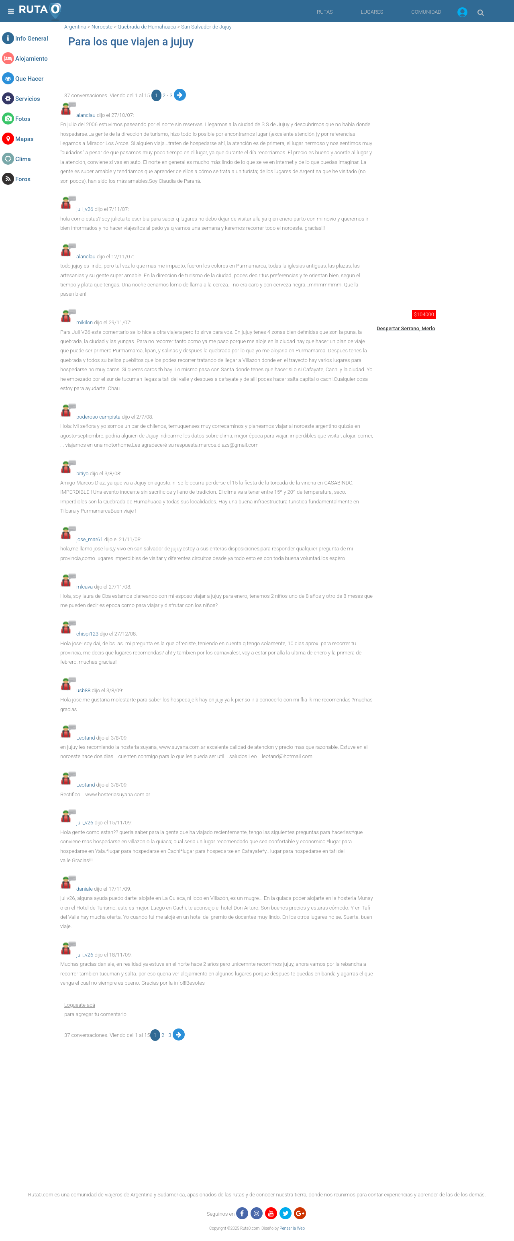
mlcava (84, 587)
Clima (23, 159)
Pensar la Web (292, 1228)
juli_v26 (84, 209)
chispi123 (87, 634)
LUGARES (372, 12)
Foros (23, 179)
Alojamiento (31, 58)
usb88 (83, 690)
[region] (216, 71)
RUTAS (325, 12)
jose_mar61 (89, 539)
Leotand (85, 738)
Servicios (27, 98)
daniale (84, 889)
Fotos (23, 119)
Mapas (24, 139)
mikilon (84, 322)
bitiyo (82, 473)
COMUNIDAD (426, 12)
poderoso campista (98, 417)
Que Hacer (29, 78)
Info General (31, 38)
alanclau (86, 115)
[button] (462, 13)
